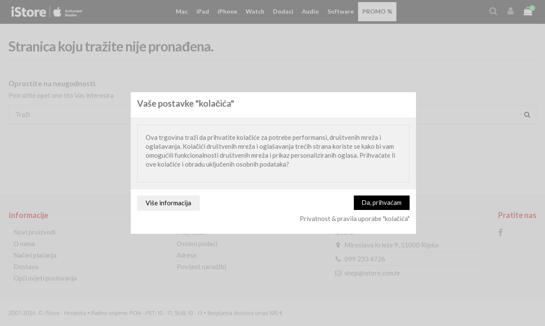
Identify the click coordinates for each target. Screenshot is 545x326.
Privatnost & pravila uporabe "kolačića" (355, 218)
